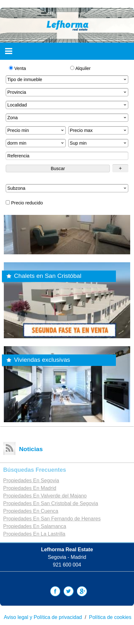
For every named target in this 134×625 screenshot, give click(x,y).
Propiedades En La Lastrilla (34, 534)
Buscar (58, 168)
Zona (67, 117)
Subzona (67, 188)
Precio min (36, 130)
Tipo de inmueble (67, 79)
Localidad (67, 104)
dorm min (36, 143)
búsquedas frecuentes (34, 470)
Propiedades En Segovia (31, 480)
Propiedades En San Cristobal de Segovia (50, 503)
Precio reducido (24, 202)
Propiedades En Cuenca (30, 511)
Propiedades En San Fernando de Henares (52, 518)
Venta (17, 68)
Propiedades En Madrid (29, 488)
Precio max (98, 130)
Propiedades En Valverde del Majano (45, 495)
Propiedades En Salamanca (34, 526)
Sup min (98, 143)
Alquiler (80, 68)
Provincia (67, 92)
